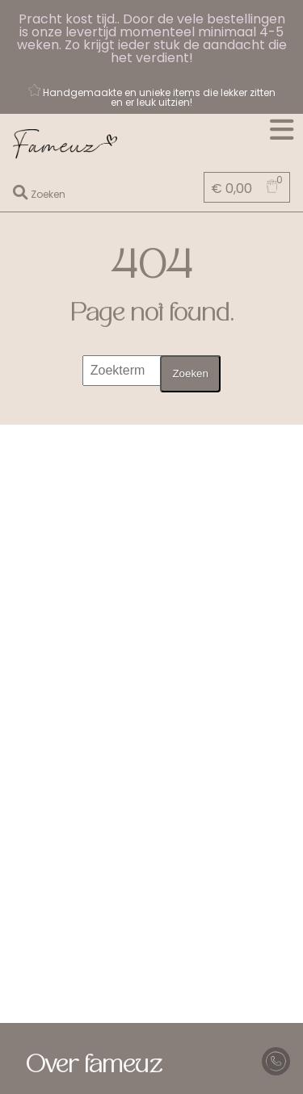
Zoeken (190, 373)
